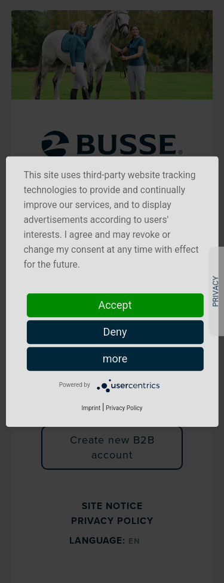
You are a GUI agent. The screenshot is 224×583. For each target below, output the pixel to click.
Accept (114, 305)
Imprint (90, 408)
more (115, 358)
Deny (115, 331)
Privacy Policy (124, 408)
